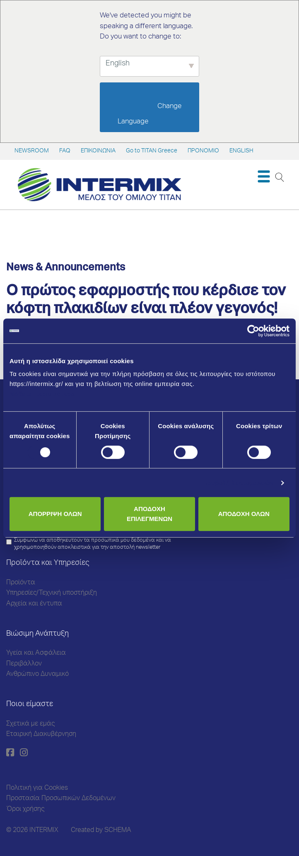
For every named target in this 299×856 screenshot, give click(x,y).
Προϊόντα (20, 583)
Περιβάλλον (24, 664)
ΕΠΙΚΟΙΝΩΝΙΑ (98, 151)
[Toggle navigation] (263, 176)
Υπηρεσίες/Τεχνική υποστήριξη (51, 593)
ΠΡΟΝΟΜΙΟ (203, 151)
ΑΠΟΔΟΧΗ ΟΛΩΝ (244, 513)
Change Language (150, 114)
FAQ (64, 151)
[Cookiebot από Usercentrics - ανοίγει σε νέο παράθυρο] (253, 331)
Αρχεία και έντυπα (34, 604)
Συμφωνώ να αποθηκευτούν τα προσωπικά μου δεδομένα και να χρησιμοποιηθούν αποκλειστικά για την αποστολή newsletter (92, 544)
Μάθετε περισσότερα (42, 393)
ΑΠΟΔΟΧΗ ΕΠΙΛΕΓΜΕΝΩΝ (149, 513)
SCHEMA (117, 830)
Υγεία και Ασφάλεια (36, 653)
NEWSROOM (31, 151)
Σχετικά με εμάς (30, 724)
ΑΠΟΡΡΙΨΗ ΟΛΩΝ (55, 513)
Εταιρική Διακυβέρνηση (41, 734)
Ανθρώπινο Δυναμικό (37, 674)
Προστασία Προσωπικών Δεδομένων (61, 799)
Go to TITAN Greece (151, 151)
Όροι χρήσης (25, 809)
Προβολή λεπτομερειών (238, 482)
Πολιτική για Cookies (37, 788)
